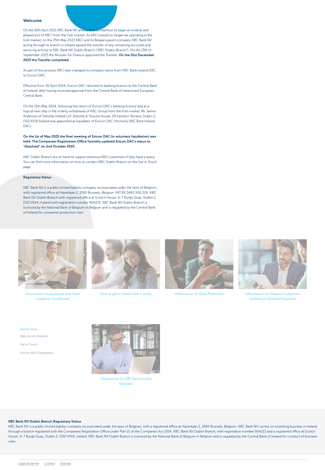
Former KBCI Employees (36, 352)
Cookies (49, 463)
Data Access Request (34, 336)
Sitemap (65, 463)
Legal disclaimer (28, 463)
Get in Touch (28, 344)
